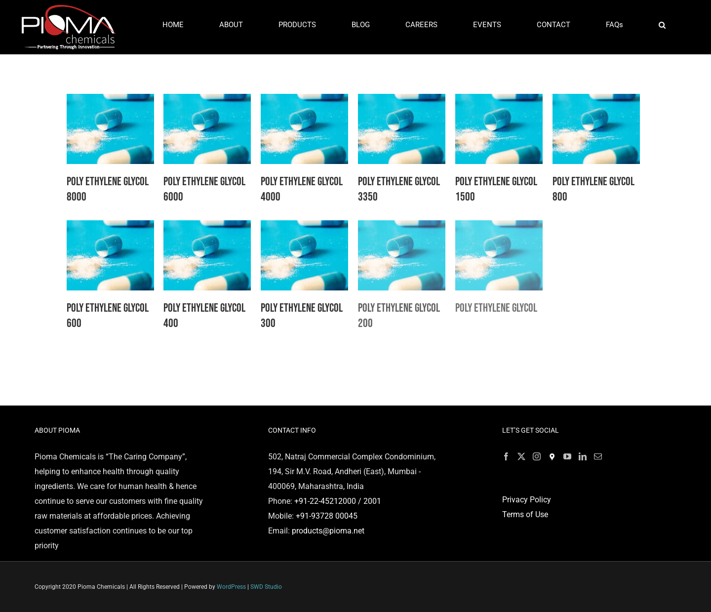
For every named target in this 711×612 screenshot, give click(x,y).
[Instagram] (537, 456)
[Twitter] (521, 456)
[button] (662, 25)
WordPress (231, 586)
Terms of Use (525, 514)
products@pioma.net (328, 530)
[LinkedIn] (583, 456)
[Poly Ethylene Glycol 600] (110, 227)
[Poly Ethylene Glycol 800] (596, 101)
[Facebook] (506, 456)
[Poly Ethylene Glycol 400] (207, 227)
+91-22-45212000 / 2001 (337, 501)
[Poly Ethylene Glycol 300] (304, 227)
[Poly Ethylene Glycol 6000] (207, 101)
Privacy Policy (526, 499)
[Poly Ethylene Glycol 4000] (304, 101)
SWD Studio (266, 586)
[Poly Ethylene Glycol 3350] (401, 101)
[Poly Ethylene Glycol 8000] (110, 101)
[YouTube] (567, 456)
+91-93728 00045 (326, 516)
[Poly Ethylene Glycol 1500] (499, 101)
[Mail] (598, 456)
